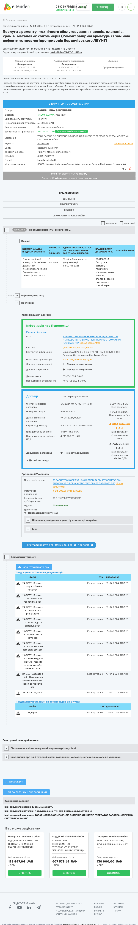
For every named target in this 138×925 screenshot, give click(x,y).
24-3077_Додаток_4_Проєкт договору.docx (32, 634)
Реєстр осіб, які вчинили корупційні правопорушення (69, 178)
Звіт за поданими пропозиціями (26, 792)
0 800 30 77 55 (64, 7)
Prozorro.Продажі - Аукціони (70, 911)
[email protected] (46, 160)
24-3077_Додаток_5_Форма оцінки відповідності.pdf (32, 646)
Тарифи (117, 911)
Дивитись (25, 872)
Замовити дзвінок (65, 10)
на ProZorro (54, 48)
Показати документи (77, 364)
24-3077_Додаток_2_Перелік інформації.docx (32, 610)
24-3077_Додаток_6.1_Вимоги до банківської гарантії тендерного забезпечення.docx (32, 662)
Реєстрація (102, 7)
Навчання (99, 903)
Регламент (119, 903)
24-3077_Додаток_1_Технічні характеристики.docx (32, 598)
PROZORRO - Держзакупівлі (69, 903)
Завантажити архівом (33, 567)
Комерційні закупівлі (66, 914)
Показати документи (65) (41, 513)
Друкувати (14, 781)
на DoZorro (69, 48)
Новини (98, 907)
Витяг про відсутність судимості (69, 174)
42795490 (43, 143)
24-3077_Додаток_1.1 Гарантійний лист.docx (32, 586)
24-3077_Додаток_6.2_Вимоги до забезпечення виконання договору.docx (32, 680)
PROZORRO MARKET (64, 907)
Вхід (83, 7)
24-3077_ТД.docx (32, 692)
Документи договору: (39, 452)
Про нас (98, 914)
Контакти (99, 911)
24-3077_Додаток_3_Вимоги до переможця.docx (32, 622)
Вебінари (118, 907)
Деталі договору (37, 460)
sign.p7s (32, 712)
